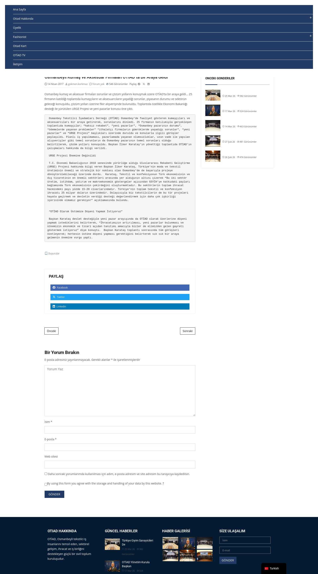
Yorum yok (98, 84)
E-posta (49, 439)
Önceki (51, 331)
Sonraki (187, 331)
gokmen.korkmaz (78, 84)
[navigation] (273, 568)
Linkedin (59, 306)
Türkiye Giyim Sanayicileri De (239, 91)
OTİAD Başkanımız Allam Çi (239, 137)
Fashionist (19, 37)
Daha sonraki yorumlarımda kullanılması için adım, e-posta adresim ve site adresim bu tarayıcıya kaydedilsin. (119, 474)
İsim (47, 422)
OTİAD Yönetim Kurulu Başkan (241, 106)
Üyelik (17, 28)
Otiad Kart (19, 46)
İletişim (17, 64)
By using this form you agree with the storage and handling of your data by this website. (105, 484)
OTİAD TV (19, 55)
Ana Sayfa (19, 9)
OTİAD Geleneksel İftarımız (238, 121)
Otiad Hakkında (23, 18)
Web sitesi (51, 457)
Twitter (59, 297)
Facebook (60, 288)
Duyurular (53, 254)
